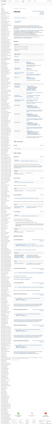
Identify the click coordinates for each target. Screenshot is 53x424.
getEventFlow (38, 287)
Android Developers (16, 8)
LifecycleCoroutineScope (18, 96)
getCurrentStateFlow (30, 72)
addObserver (32, 86)
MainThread (29, 62)
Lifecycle (23, 17)
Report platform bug (48, 421)
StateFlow (19, 72)
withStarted (35, 123)
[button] (5, 12)
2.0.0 (43, 13)
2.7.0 (43, 194)
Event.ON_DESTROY (17, 32)
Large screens (27, 422)
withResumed (35, 114)
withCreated (35, 106)
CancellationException (29, 320)
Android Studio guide (42, 423)
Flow (30, 102)
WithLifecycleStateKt (29, 106)
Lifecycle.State (16, 69)
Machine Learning (21, 422)
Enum (27, 46)
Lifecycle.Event (21, 46)
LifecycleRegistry (17, 22)
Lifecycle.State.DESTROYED (18, 321)
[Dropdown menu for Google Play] (32, 1)
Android (13, 421)
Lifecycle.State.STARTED (34, 128)
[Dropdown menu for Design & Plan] (20, 1)
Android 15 (33, 421)
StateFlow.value (38, 74)
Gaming (20, 421)
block (28, 110)
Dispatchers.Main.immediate (25, 279)
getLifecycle (17, 27)
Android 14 (33, 422)
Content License (35, 357)
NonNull (19, 68)
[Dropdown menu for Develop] (25, 1)
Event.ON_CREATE (16, 30)
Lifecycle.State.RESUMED (33, 119)
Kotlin (40, 14)
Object (31, 105)
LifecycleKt (28, 86)
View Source (41, 12)
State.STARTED (22, 166)
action (30, 93)
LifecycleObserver (29, 63)
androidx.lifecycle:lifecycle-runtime (39, 309)
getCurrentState (29, 69)
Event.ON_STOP (36, 31)
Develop (20, 8)
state (30, 137)
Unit (33, 90)
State (37, 201)
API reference (24, 8)
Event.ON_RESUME (28, 30)
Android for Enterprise (15, 422)
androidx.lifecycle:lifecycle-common (39, 239)
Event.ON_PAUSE (30, 31)
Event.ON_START (22, 30)
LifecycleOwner (34, 26)
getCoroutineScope (34, 95)
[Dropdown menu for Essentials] (13, 1)
